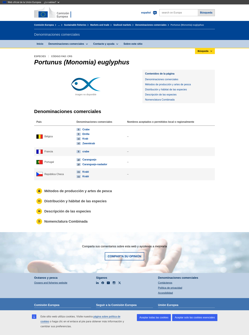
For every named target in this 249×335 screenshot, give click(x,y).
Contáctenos (165, 282)
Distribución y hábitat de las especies (166, 89)
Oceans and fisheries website (50, 282)
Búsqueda (206, 12)
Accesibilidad (165, 293)
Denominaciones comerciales (151, 25)
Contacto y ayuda (103, 43)
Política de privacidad (170, 287)
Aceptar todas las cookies (153, 317)
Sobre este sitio (133, 43)
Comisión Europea (44, 25)
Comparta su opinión (124, 256)
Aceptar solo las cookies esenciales (195, 317)
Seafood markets (122, 25)
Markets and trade (99, 25)
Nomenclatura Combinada (160, 99)
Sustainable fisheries (75, 25)
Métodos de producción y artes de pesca (168, 84)
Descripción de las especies (160, 94)
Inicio (40, 43)
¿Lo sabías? (51, 2)
